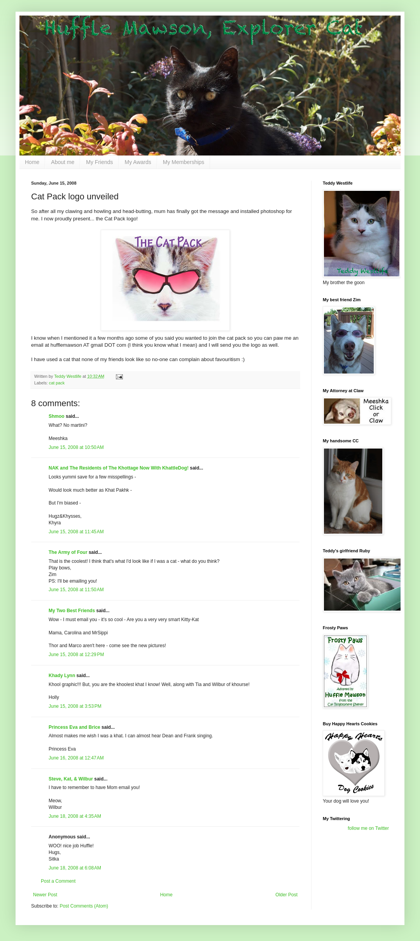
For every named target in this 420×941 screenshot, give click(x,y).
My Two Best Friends (72, 610)
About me (62, 162)
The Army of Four (68, 552)
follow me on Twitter (368, 828)
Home (32, 162)
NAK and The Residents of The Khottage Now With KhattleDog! (119, 468)
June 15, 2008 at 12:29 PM (76, 654)
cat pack (57, 383)
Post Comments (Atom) (84, 906)
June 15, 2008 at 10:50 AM (76, 447)
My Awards (138, 162)
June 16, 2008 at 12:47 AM (76, 758)
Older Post (286, 894)
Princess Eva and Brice (74, 727)
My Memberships (184, 162)
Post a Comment (58, 881)
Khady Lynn (62, 675)
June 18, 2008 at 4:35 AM (75, 816)
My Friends (99, 162)
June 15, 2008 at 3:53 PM (75, 706)
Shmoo (57, 416)
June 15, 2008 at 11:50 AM (76, 589)
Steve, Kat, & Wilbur (71, 779)
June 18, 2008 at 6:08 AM (75, 868)
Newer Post (45, 894)
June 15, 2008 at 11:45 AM (76, 531)
